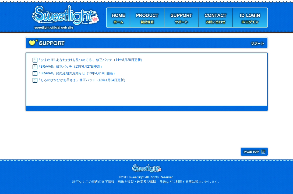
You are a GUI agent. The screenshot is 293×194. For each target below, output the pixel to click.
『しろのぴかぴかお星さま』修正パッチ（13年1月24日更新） (82, 80)
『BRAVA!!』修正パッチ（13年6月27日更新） (70, 66)
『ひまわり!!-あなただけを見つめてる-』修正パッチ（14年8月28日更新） (90, 60)
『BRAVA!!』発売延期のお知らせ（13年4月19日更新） (77, 73)
